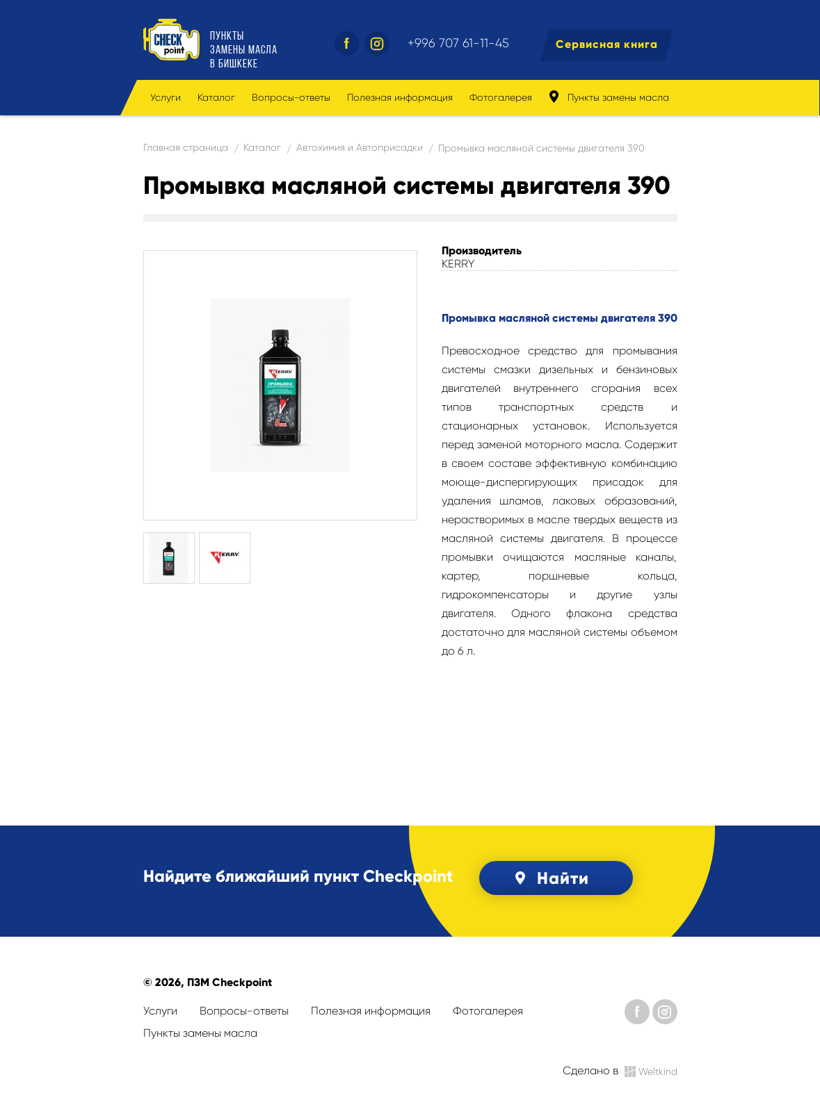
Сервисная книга (607, 44)
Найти (550, 878)
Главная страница (185, 147)
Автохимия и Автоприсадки (359, 147)
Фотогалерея (500, 97)
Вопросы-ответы (291, 97)
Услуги (165, 97)
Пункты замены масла (609, 97)
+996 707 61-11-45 (458, 43)
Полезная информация (400, 97)
